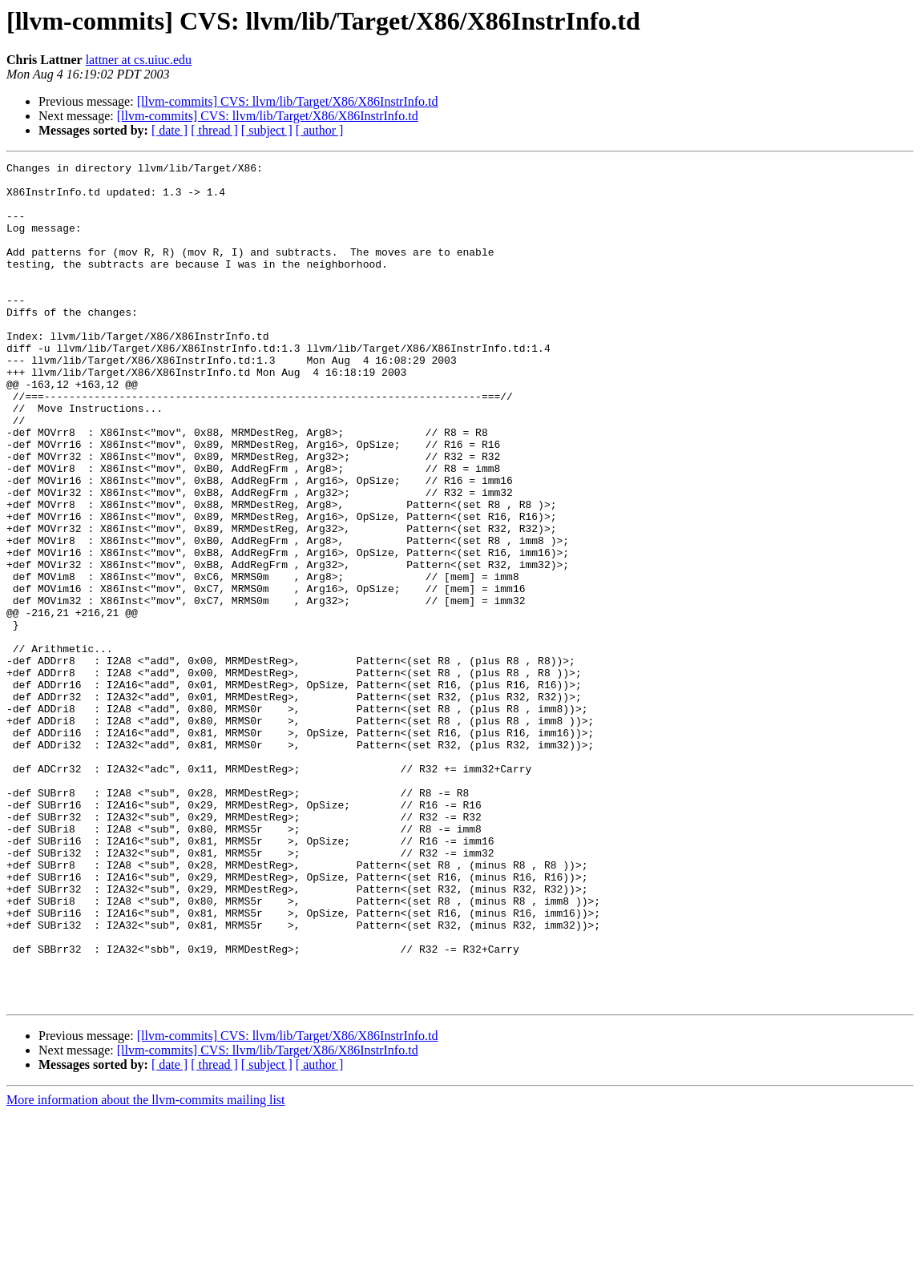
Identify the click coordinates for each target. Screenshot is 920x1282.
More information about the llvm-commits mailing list (145, 1268)
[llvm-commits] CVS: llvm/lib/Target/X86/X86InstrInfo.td (287, 101)
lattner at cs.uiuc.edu (139, 60)
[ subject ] (267, 130)
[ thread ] (214, 130)
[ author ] (320, 130)
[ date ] (169, 130)
